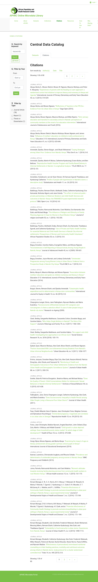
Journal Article (19, 111)
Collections (47, 21)
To (14, 83)
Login (92, 2)
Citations (59, 21)
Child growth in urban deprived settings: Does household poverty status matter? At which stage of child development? (57, 430)
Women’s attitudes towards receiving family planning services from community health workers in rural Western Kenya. (58, 471)
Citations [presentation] (46, 55)
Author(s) (46, 71)
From (15, 73)
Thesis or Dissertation (19, 120)
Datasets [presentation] (35, 55)
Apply (16, 93)
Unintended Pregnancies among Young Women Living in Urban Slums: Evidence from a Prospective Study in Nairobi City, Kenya (57, 261)
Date (54, 71)
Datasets (36, 21)
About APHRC (25, 22)
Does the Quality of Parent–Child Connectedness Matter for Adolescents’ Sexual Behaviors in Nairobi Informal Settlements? (59, 381)
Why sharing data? (90, 23)
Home (16, 21)
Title (60, 71)
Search (15, 57)
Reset (15, 61)
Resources (70, 21)
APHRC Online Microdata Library (26, 15)
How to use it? (80, 24)
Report (17, 116)
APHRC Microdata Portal (29, 575)
